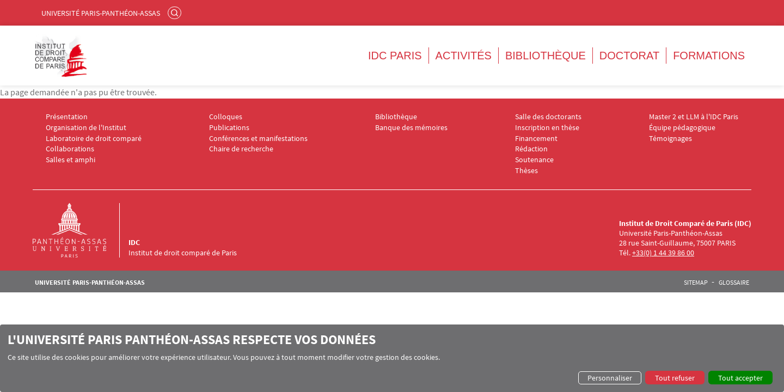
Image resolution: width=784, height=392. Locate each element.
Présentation (67, 116)
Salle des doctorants (548, 116)
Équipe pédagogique (682, 127)
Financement (536, 138)
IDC (134, 242)
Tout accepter (740, 378)
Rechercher (175, 12)
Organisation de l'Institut (86, 127)
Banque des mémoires (411, 127)
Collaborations (70, 149)
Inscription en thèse (547, 127)
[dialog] (392, 358)
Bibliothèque (545, 56)
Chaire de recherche (241, 149)
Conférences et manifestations (258, 138)
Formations (709, 56)
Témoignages (670, 138)
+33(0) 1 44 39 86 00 (663, 253)
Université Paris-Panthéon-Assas (100, 13)
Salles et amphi (70, 159)
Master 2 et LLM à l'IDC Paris (693, 116)
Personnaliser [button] (609, 378)
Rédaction (531, 149)
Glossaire (734, 282)
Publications (229, 127)
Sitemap (696, 282)
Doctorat (629, 56)
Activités (464, 56)
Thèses (526, 170)
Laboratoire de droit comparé (94, 138)
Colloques (225, 116)
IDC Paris (395, 56)
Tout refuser (675, 378)
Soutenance (534, 159)
